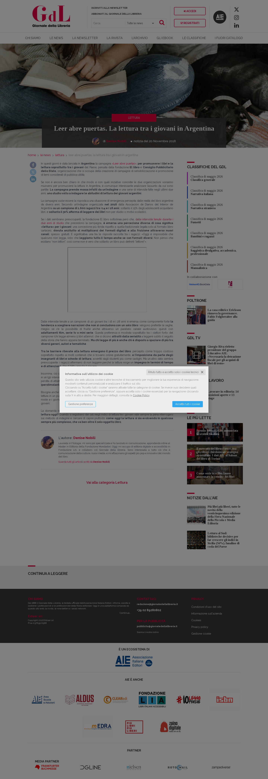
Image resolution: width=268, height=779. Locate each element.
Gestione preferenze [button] (80, 404)
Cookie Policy (141, 395)
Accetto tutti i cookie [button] (187, 404)
